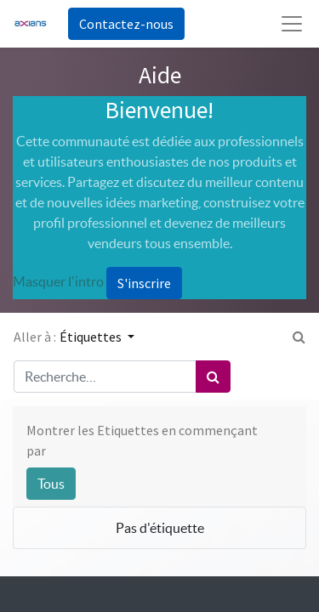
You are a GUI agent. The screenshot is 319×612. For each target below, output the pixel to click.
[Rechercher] (213, 376)
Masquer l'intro (58, 281)
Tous (51, 483)
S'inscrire (144, 283)
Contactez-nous (126, 23)
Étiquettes (92, 336)
